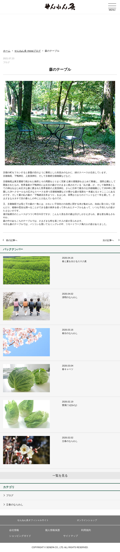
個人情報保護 (52, 530)
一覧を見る (60, 475)
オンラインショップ (87, 520)
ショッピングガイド (20, 535)
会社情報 (14, 530)
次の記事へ (108, 240)
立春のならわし (14, 504)
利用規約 (86, 530)
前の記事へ (11, 240)
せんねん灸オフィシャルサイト (33, 520)
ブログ (9, 495)
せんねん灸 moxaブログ (27, 50)
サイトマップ (70, 535)
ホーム (6, 50)
